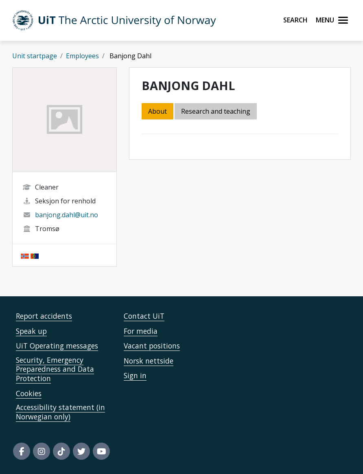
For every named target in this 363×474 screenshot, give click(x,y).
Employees (82, 55)
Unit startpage (34, 55)
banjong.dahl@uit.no (66, 214)
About (157, 111)
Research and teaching (215, 111)
